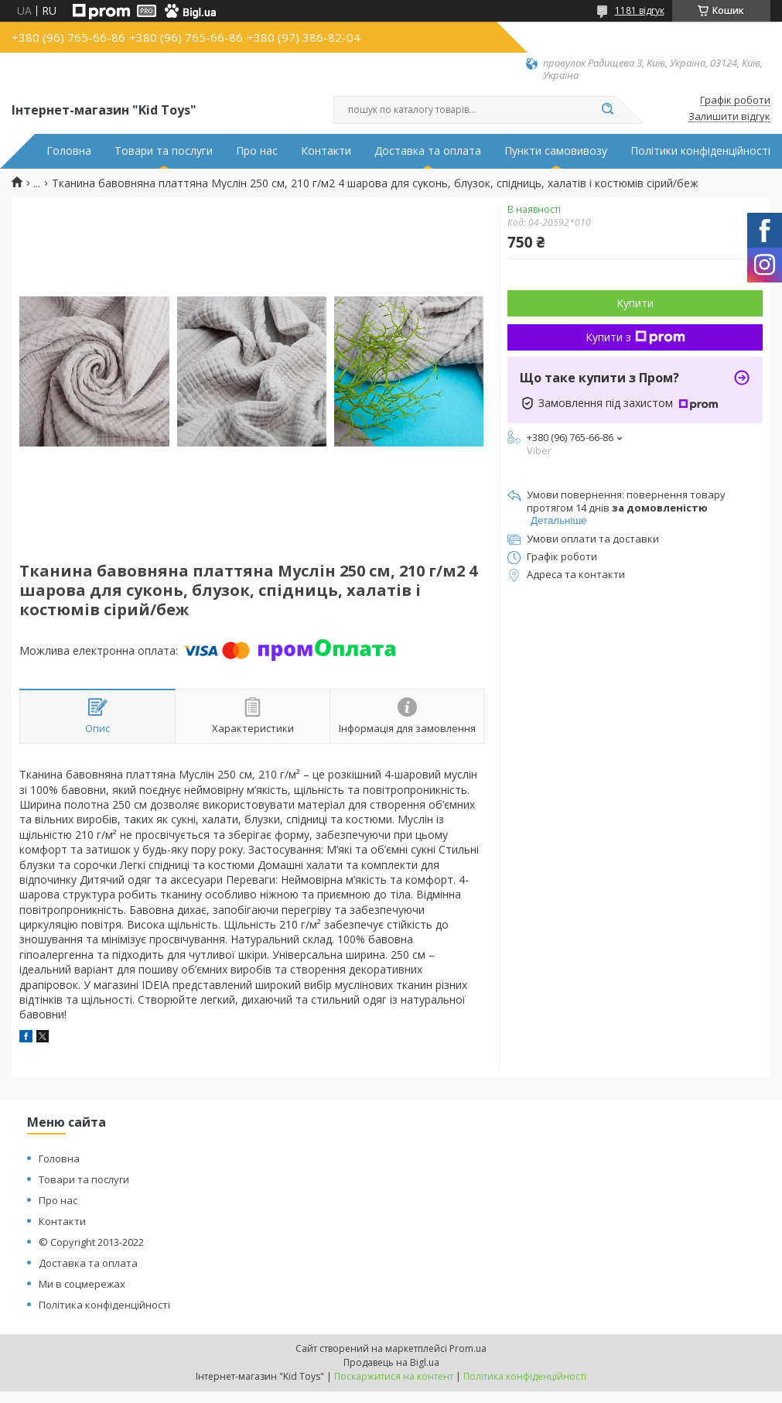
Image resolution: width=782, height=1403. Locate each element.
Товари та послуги (163, 150)
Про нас (257, 150)
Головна (68, 150)
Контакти (326, 150)
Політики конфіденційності (700, 150)
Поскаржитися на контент (393, 1376)
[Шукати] (607, 110)
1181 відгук (639, 10)
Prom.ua (468, 1348)
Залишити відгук (729, 116)
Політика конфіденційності (104, 1305)
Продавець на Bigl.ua (391, 1362)
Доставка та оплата (427, 150)
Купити (635, 303)
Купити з (635, 337)
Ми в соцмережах (82, 1284)
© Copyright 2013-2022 (91, 1242)
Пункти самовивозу (555, 150)
